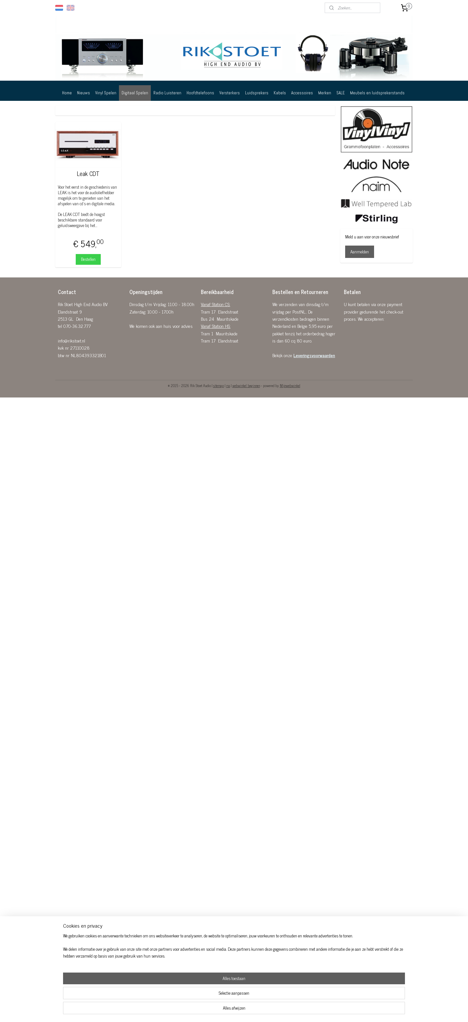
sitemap (218, 385)
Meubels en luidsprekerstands (377, 93)
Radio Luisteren (167, 93)
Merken (324, 93)
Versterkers (229, 93)
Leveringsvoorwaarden (314, 355)
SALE (340, 93)
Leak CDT (88, 173)
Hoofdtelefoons (200, 93)
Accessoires (302, 93)
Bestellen (88, 259)
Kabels (280, 93)
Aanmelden (359, 251)
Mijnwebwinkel (290, 385)
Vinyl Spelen (105, 93)
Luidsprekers (256, 93)
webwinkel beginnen (246, 385)
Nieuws (83, 93)
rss (228, 385)
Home (67, 93)
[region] (191, 1001)
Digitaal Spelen (135, 93)
